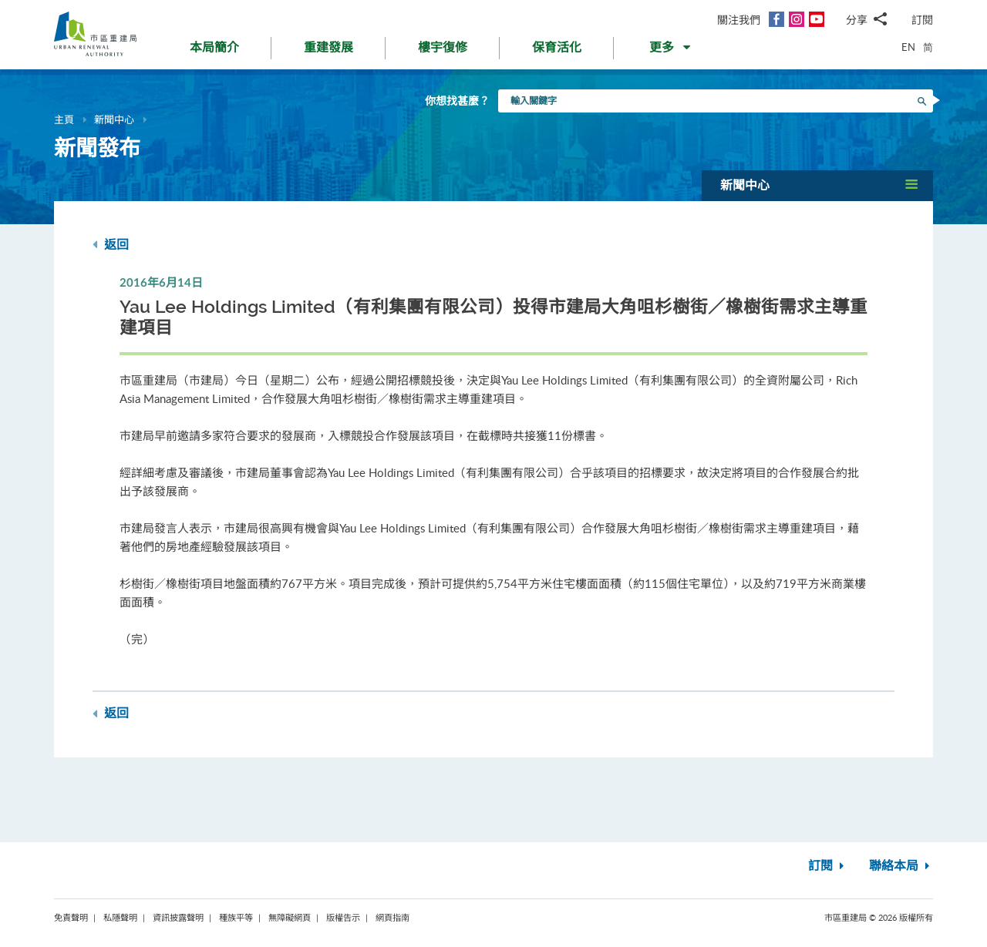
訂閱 (922, 19)
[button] (671, 51)
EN (908, 47)
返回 (111, 244)
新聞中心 (114, 119)
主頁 (64, 119)
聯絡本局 (901, 866)
